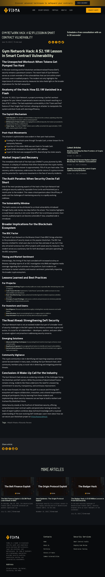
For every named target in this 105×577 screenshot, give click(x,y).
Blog (71, 10)
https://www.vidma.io (39, 416)
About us (64, 10)
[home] (12, 10)
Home (33, 10)
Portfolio (55, 10)
